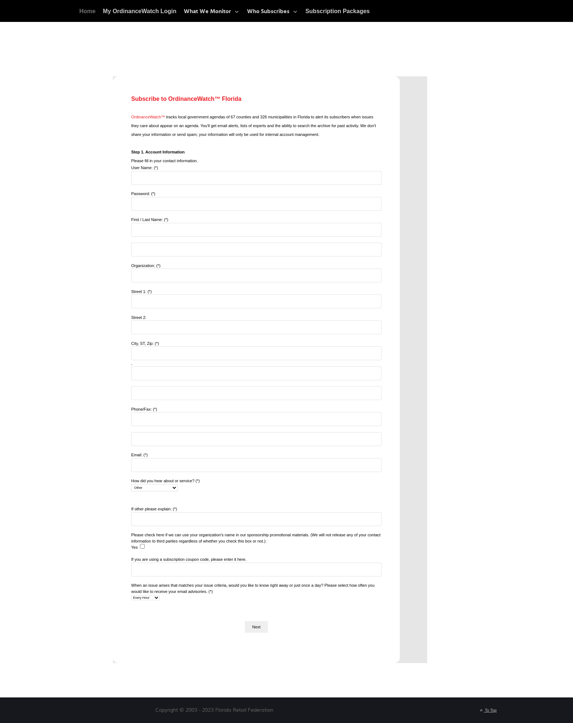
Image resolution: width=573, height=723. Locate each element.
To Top (488, 710)
